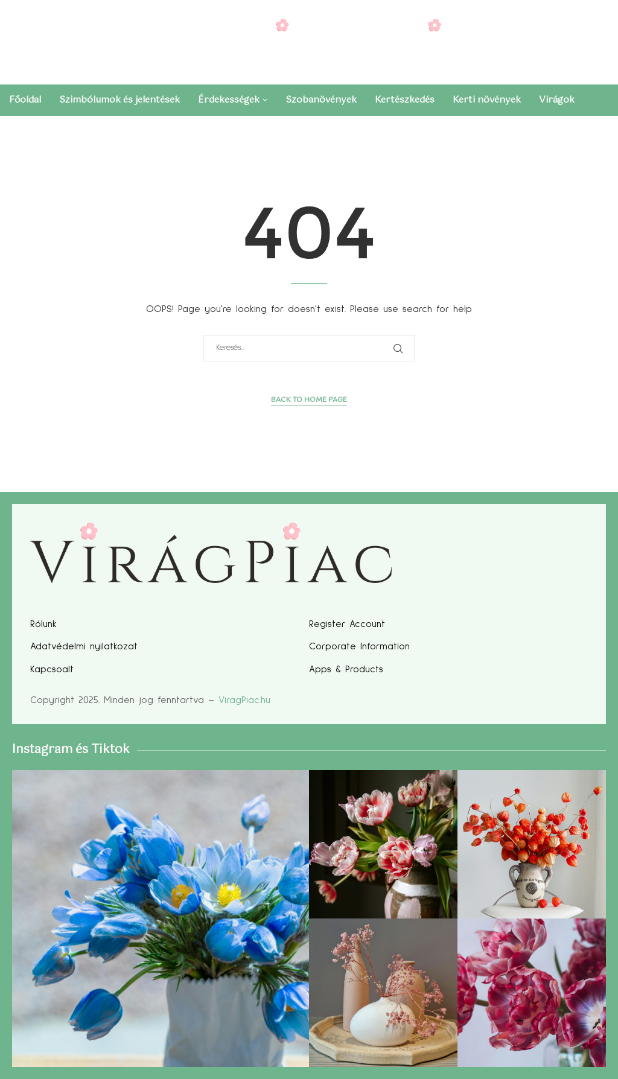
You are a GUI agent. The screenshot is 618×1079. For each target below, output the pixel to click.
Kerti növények (487, 99)
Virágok (557, 99)
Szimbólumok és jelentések (119, 99)
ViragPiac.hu (244, 700)
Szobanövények (321, 99)
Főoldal (25, 99)
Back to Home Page (309, 400)
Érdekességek (229, 99)
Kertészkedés (405, 99)
